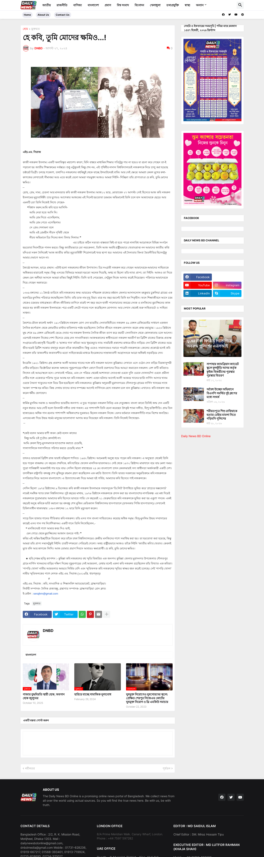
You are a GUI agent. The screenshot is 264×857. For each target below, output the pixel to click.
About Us (43, 14)
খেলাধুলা (155, 5)
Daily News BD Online (196, 436)
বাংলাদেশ (93, 5)
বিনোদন (139, 5)
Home (27, 14)
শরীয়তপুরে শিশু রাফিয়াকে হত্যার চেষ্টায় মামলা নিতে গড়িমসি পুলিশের (222, 414)
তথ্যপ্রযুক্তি (172, 5)
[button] (240, 5)
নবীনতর (30, 768)
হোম (25, 29)
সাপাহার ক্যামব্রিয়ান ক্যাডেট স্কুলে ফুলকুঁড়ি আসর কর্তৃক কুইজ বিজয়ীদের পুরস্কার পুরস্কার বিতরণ (223, 369)
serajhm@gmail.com (45, 593)
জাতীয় (46, 5)
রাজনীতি (62, 5)
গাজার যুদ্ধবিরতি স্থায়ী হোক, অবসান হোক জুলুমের (43, 696)
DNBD (48, 630)
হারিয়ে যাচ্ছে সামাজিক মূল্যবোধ (92, 694)
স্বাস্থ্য (187, 5)
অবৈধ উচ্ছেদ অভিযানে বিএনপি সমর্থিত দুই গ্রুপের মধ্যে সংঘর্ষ (222, 393)
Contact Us (62, 14)
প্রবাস (108, 5)
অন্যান (199, 5)
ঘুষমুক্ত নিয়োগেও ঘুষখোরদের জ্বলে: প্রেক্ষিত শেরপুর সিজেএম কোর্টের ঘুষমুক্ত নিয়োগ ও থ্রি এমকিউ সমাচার (147, 698)
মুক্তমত (35, 29)
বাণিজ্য (77, 5)
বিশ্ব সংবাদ (123, 5)
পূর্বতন (166, 768)
